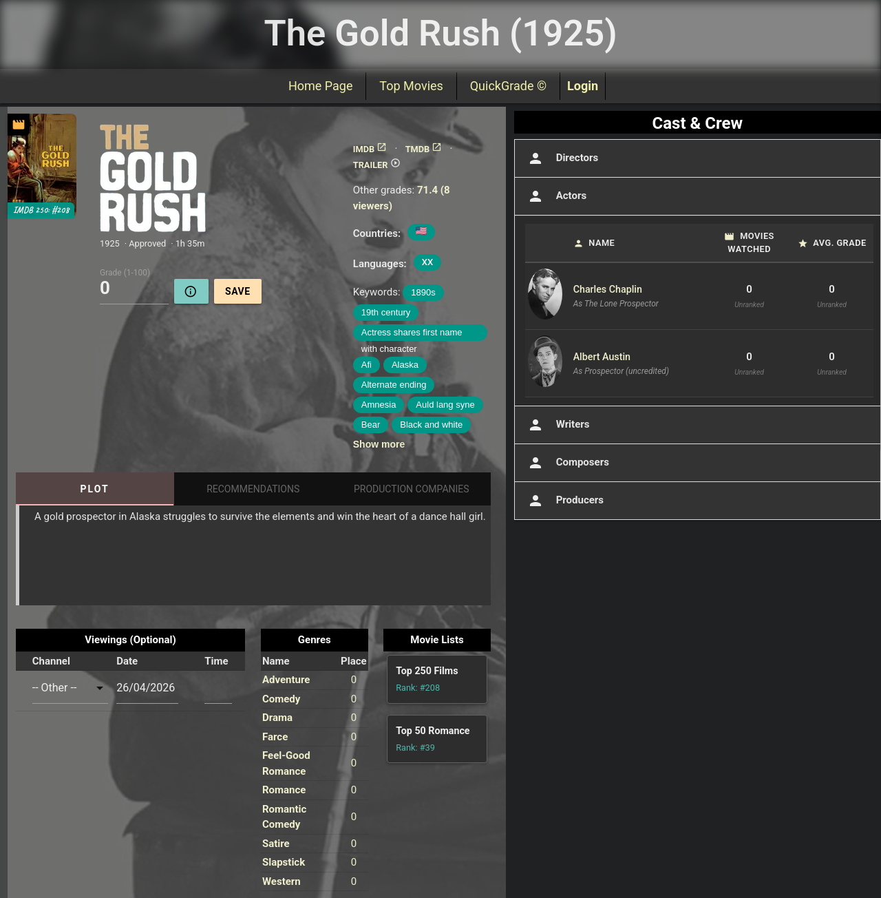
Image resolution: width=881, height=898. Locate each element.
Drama (277, 717)
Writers (557, 425)
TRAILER (377, 165)
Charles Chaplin (607, 289)
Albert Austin (601, 356)
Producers (564, 500)
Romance (284, 790)
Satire (276, 843)
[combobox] (70, 688)
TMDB (424, 149)
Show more (379, 444)
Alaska (405, 364)
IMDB (370, 149)
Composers (567, 463)
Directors (562, 158)
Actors (555, 196)
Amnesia (378, 404)
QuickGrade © (508, 86)
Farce (275, 737)
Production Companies (411, 488)
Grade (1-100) (125, 272)
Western (281, 881)
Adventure (286, 680)
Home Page (320, 86)
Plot (95, 488)
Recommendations (252, 488)
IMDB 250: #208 (41, 210)
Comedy (281, 699)
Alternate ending (394, 384)
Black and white (431, 424)
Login (582, 86)
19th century (386, 312)
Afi (366, 364)
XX (427, 262)
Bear (370, 424)
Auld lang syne (445, 404)
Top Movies (411, 86)
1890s (423, 292)
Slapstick (283, 862)
